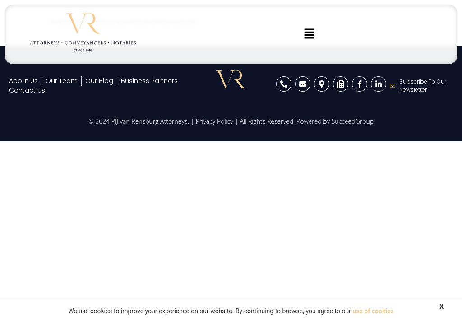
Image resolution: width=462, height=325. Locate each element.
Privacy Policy (214, 121)
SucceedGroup (353, 121)
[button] (309, 34)
